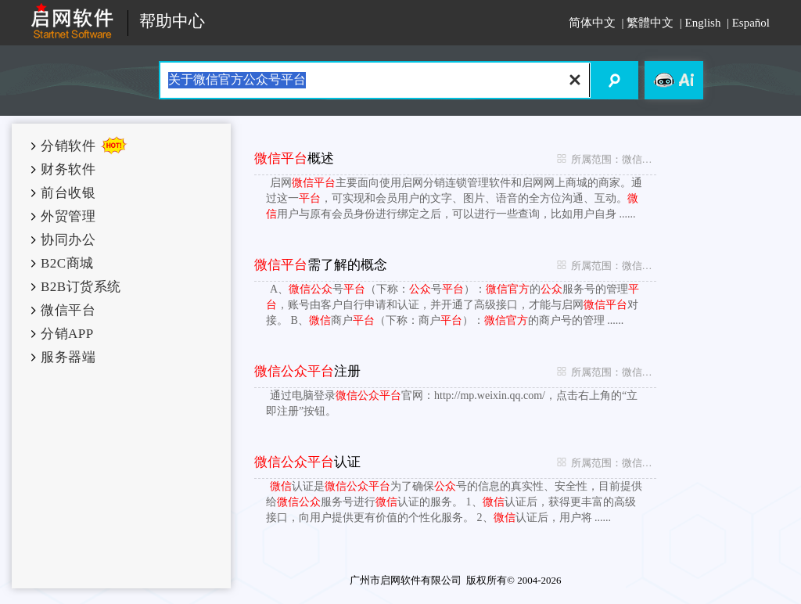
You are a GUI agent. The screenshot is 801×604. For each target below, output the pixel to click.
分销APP (67, 333)
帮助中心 (172, 21)
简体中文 (592, 22)
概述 (294, 158)
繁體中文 (650, 22)
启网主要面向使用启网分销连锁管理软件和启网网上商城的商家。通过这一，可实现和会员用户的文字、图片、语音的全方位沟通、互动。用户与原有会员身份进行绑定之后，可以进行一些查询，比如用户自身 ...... (454, 198)
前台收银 (68, 192)
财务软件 (68, 169)
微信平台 (68, 310)
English (703, 22)
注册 (307, 371)
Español (751, 22)
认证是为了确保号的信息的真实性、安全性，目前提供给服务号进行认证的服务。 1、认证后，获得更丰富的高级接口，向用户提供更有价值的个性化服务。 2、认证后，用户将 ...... (454, 501)
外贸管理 (68, 216)
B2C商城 (67, 263)
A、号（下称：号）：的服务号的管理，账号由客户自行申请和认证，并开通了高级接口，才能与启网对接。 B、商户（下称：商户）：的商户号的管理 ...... (452, 304)
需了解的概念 (320, 264)
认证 (307, 462)
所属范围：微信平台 (602, 158)
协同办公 (68, 239)
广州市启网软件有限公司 (406, 580)
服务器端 (68, 357)
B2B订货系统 (81, 286)
